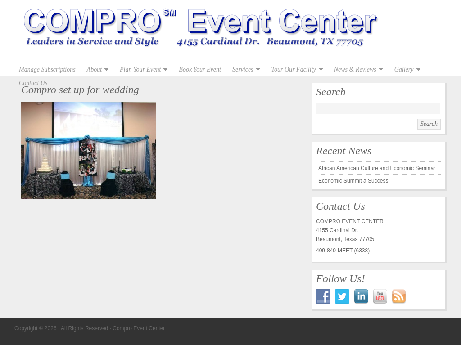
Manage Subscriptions (47, 69)
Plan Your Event (141, 69)
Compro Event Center (230, 31)
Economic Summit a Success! (354, 181)
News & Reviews (356, 69)
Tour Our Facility (295, 69)
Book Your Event (200, 69)
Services (244, 69)
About (95, 69)
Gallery (405, 69)
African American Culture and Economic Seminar (376, 168)
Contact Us (33, 83)
